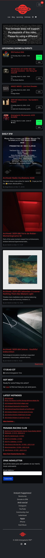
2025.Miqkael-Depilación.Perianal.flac (16, 406)
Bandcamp (22, 496)
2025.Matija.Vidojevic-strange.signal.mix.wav (18, 412)
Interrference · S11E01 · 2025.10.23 (15, 450)
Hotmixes (27, 17)
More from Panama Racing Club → (14, 454)
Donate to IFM (22, 499)
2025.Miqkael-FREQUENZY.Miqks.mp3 (16, 403)
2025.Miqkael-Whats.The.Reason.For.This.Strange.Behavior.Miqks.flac (21, 399)
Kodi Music (22, 525)
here (7, 387)
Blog (13, 17)
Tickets (39, 57)
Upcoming (19, 17)
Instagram (22, 506)
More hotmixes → (9, 421)
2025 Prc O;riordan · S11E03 (13, 439)
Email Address (8, 470)
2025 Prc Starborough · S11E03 (14, 436)
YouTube (22, 509)
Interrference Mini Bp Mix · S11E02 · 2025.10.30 (19, 444)
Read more (39, 364)
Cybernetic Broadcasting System (21, 109)
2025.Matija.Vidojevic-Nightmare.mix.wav (17, 415)
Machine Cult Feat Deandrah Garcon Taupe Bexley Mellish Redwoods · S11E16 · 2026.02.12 (22, 432)
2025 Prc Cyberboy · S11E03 (13, 442)
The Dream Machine (18, 80)
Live (9, 17)
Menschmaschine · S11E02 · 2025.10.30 (16, 447)
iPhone (22, 522)
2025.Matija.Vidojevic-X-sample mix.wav (17, 418)
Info (39, 62)
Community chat (22, 512)
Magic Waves (16, 93)
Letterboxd (22, 515)
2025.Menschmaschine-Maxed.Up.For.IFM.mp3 (19, 409)
